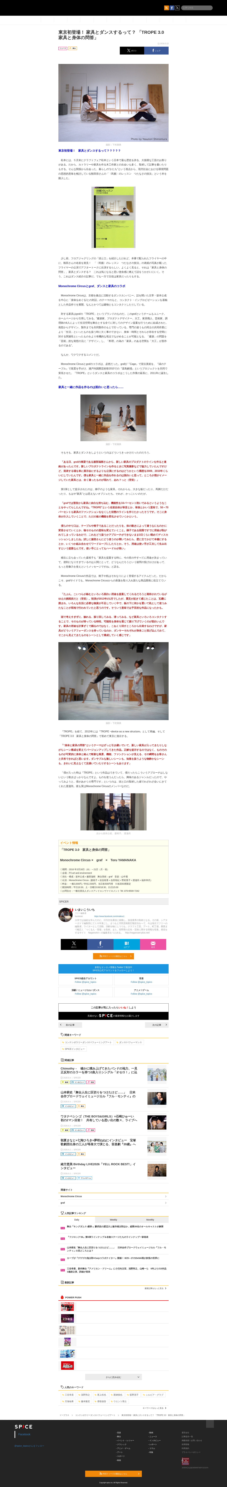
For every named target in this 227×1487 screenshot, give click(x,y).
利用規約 (185, 1448)
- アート (119, 1452)
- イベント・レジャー (125, 1440)
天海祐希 (68, 1401)
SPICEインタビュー (73, 1049)
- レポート (152, 1444)
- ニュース (152, 1436)
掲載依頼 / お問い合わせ (192, 1440)
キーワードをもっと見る (154, 1408)
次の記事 (159, 1025)
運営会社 (185, 1433)
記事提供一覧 (187, 1436)
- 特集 (150, 1452)
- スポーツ (120, 1456)
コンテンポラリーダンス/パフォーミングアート (87, 1042)
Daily (76, 1219)
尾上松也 (100, 1395)
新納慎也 (116, 1395)
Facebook (24, 1434)
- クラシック (121, 1444)
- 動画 (150, 1433)
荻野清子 (133, 1395)
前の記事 (67, 1025)
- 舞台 (118, 1436)
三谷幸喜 (68, 1395)
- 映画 (118, 1460)
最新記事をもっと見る (155, 1288)
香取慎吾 (100, 1401)
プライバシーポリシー (191, 1452)
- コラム (151, 1448)
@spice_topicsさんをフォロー (29, 1446)
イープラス (64, 1415)
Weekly (113, 1219)
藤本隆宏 (84, 1401)
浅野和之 (84, 1395)
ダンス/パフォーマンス (129, 1042)
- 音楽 (118, 1433)
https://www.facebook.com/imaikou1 (109, 916)
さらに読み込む (122, 1377)
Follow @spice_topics (85, 982)
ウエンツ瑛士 (119, 1401)
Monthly (150, 1219)
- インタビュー (154, 1440)
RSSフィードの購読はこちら (115, 956)
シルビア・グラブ (153, 1395)
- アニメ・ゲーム (123, 1448)
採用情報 (185, 1444)
